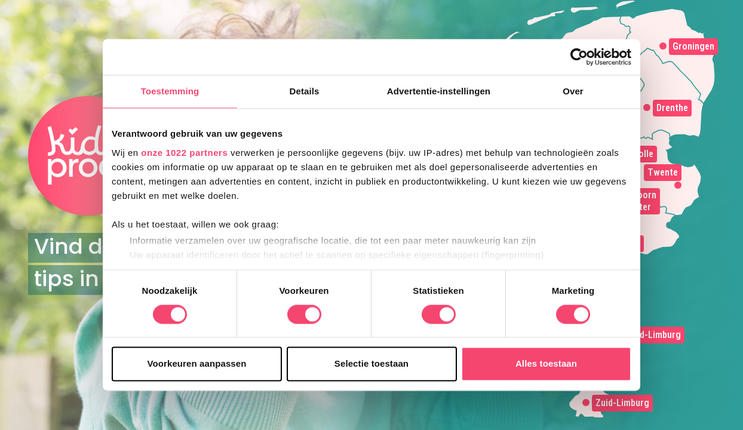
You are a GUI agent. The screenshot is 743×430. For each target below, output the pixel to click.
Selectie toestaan (371, 364)
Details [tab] (305, 91)
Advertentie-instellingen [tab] (438, 91)
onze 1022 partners (184, 153)
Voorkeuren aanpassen (197, 364)
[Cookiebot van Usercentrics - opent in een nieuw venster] (579, 57)
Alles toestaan (546, 364)
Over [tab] (573, 91)
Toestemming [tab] (170, 91)
